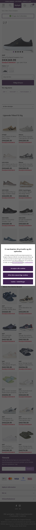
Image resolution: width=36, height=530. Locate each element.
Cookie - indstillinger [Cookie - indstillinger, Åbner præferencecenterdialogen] (18, 282)
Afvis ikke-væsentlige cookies (18, 275)
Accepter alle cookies (18, 268)
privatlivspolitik (17, 262)
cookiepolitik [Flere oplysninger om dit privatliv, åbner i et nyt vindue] (29, 262)
